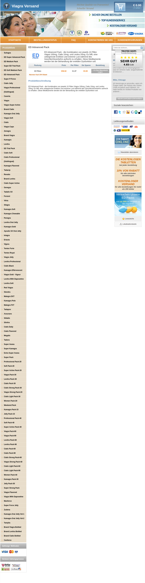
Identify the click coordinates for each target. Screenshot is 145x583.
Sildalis (7, 318)
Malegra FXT (9, 305)
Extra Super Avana (11, 353)
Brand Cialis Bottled (12, 536)
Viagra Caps (9, 127)
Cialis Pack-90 (10, 453)
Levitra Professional (12, 262)
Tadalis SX (8, 192)
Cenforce (7, 540)
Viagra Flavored (10, 492)
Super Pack (8, 357)
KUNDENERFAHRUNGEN (130, 40)
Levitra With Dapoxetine (14, 279)
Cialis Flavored (10, 331)
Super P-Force (10, 79)
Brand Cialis (9, 109)
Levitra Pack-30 (10, 379)
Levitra (7, 144)
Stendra (7, 292)
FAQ (73, 40)
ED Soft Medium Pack (13, 70)
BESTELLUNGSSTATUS (45, 40)
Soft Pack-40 (9, 423)
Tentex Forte (9, 248)
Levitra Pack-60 (10, 440)
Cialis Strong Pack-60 (13, 457)
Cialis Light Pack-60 (12, 466)
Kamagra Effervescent (13, 270)
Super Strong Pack (11, 488)
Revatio (7, 174)
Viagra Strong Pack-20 (13, 392)
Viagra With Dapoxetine (13, 497)
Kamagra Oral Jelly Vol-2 (14, 518)
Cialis (6, 122)
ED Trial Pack (9, 148)
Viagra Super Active (12, 105)
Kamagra (7, 140)
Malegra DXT (9, 296)
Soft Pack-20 (9, 366)
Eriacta (7, 240)
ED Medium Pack (11, 62)
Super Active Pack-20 (13, 370)
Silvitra (7, 322)
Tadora (7, 340)
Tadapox (7, 309)
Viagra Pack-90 (10, 436)
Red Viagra (8, 288)
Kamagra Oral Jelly (12, 114)
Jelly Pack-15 (9, 414)
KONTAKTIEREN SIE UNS (100, 40)
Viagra (6, 101)
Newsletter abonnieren (129, 152)
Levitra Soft (8, 283)
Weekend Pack (10, 405)
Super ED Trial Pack (12, 66)
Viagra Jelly (9, 257)
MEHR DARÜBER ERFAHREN (130, 99)
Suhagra (7, 53)
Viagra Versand (25, 6)
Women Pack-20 (10, 401)
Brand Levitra (9, 179)
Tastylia (7, 523)
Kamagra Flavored (11, 166)
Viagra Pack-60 (10, 431)
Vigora (6, 244)
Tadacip (7, 170)
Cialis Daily (8, 327)
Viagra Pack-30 (10, 375)
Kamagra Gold (10, 227)
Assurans (8, 314)
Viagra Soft (8, 118)
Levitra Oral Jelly (11, 222)
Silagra (7, 205)
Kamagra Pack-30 (11, 479)
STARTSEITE (14, 40)
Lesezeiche (129, 219)
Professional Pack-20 (12, 362)
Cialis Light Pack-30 (12, 396)
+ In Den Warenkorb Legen (100, 71)
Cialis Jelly (8, 83)
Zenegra (7, 131)
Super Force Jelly (11, 505)
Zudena (7, 510)
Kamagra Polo (10, 301)
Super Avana (9, 344)
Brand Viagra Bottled (12, 527)
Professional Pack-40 (12, 418)
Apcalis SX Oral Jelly (12, 231)
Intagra (7, 235)
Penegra (7, 218)
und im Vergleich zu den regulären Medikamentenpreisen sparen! (128, 204)
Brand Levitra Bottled (13, 531)
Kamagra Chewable (12, 214)
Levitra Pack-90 (10, 444)
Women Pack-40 (10, 475)
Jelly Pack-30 (9, 484)
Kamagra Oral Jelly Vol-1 (14, 514)
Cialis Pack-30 (10, 383)
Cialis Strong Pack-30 (13, 388)
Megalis (7, 336)
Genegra (7, 187)
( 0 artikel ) (137, 8)
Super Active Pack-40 (13, 427)
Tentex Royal (9, 253)
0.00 (138, 5)
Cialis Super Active (12, 183)
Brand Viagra (9, 135)
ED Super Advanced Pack (14, 57)
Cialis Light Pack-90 (12, 471)
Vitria (6, 201)
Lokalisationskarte (129, 224)
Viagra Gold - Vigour (12, 275)
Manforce (8, 501)
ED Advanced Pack (12, 75)
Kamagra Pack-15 (11, 410)
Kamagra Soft (9, 209)
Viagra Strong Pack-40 (13, 462)
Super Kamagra (10, 349)
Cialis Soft (8, 153)
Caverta (7, 96)
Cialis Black (9, 266)
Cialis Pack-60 (10, 449)
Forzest (7, 196)
